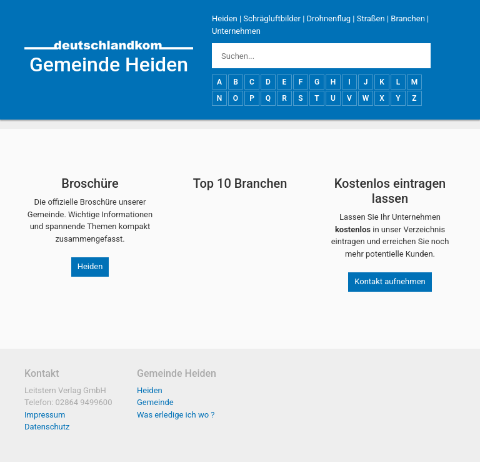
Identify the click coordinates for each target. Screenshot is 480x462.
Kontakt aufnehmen (389, 281)
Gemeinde (155, 402)
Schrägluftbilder (272, 18)
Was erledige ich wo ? (176, 414)
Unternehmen (236, 31)
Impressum (44, 414)
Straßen (371, 18)
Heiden (225, 18)
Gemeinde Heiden (108, 64)
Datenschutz (46, 426)
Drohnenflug (329, 18)
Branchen (408, 18)
